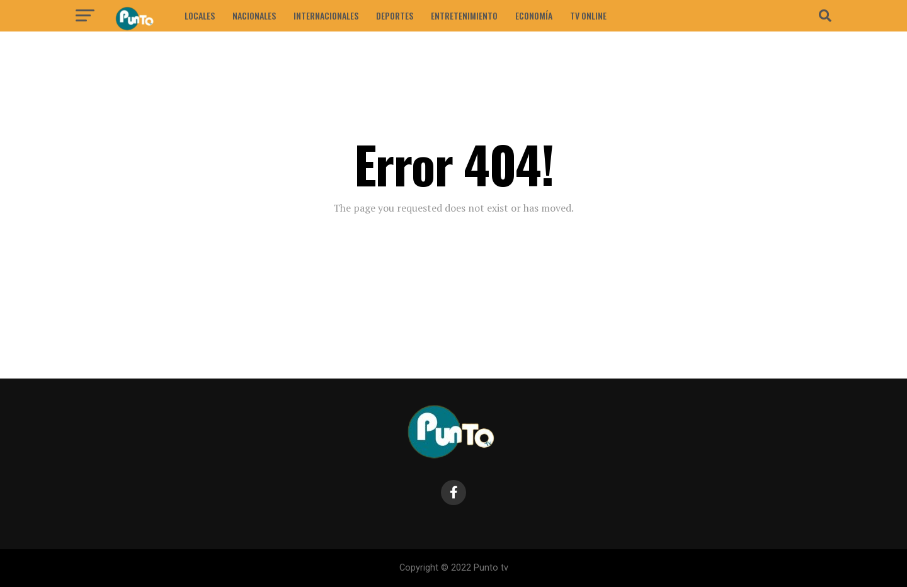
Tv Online (588, 15)
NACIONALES (254, 15)
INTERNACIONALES (326, 15)
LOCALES (200, 15)
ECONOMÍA (533, 15)
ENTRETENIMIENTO (464, 15)
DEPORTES (394, 15)
